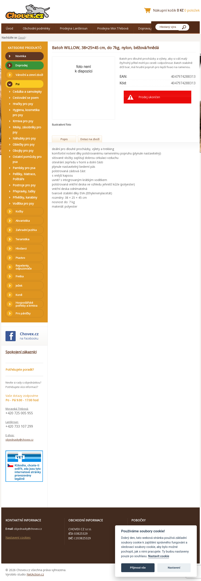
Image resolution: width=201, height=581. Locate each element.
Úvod (9, 28)
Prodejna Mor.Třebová (112, 28)
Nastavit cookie (158, 556)
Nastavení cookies (18, 537)
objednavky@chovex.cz (19, 439)
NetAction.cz (35, 574)
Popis (64, 139)
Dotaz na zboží (89, 139)
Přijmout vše (138, 567)
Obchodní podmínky (36, 28)
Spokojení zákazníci (21, 352)
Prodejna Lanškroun (73, 28)
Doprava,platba (148, 28)
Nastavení (174, 567)
